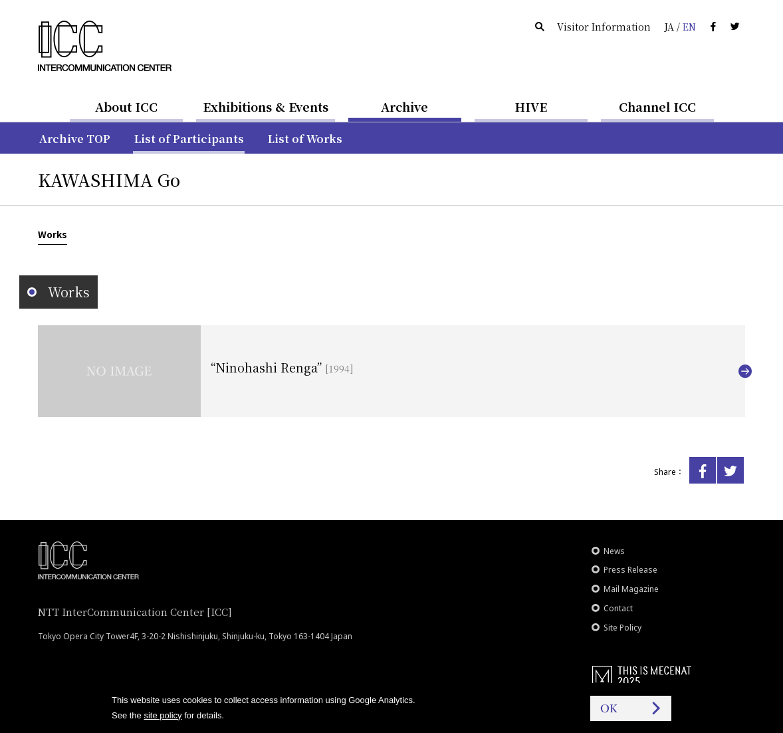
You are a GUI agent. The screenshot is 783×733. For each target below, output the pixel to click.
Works (52, 234)
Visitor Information (604, 26)
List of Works (305, 138)
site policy (162, 715)
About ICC (126, 106)
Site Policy (622, 627)
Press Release (630, 569)
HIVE (531, 106)
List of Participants (189, 138)
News (614, 551)
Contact (618, 608)
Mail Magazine (631, 589)
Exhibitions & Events (265, 106)
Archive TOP (74, 138)
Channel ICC (657, 106)
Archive (404, 106)
